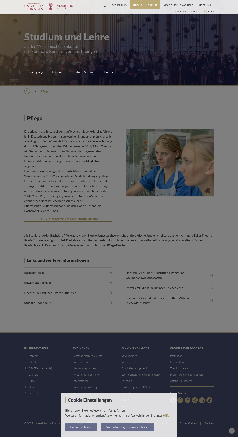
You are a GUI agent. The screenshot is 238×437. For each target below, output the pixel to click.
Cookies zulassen (81, 427)
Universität (195, 11)
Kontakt (57, 72)
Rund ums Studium (83, 72)
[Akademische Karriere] (178, 4)
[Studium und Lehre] (145, 4)
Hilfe (166, 415)
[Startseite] (105, 4)
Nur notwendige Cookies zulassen (127, 427)
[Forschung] (119, 4)
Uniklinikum (179, 11)
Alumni (108, 72)
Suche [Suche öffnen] (211, 11)
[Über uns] (205, 4)
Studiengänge (35, 72)
